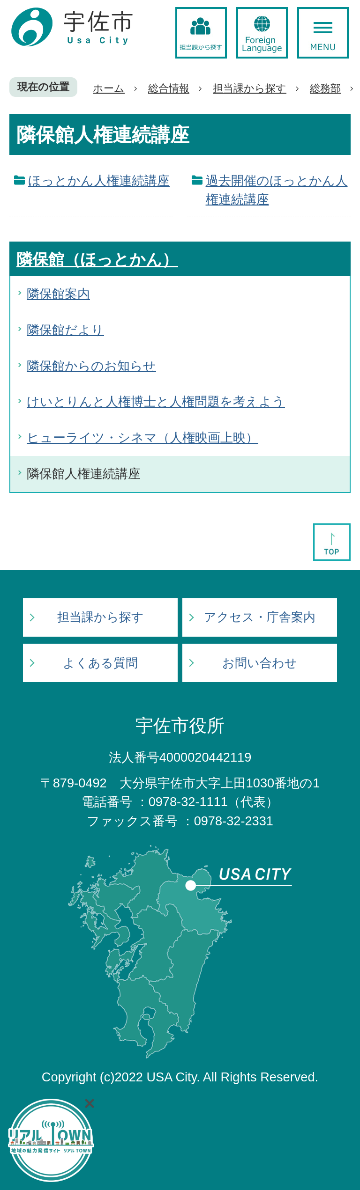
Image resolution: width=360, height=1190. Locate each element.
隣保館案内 (58, 293)
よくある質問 (100, 662)
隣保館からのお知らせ (91, 366)
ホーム (109, 88)
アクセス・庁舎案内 (259, 617)
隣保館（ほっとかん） (97, 259)
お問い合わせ (259, 662)
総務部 (325, 88)
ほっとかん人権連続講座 (99, 180)
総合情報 (168, 88)
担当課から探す (249, 88)
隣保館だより (65, 330)
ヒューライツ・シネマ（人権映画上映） (142, 437)
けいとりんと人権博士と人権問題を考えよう (156, 401)
